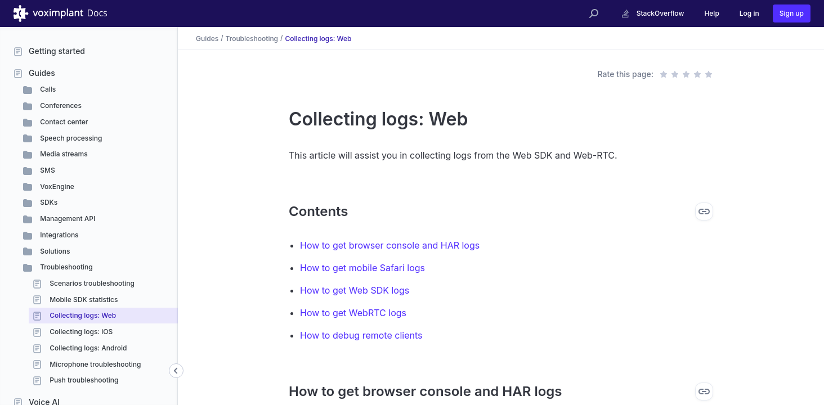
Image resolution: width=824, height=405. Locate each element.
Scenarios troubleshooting (91, 283)
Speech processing (70, 138)
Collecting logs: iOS (80, 331)
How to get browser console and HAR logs (390, 245)
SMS (46, 170)
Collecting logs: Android (87, 348)
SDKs (47, 202)
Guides (42, 73)
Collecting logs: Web (82, 315)
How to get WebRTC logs (353, 312)
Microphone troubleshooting (94, 364)
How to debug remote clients (361, 335)
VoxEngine (56, 186)
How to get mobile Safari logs (362, 267)
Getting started (57, 51)
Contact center (63, 122)
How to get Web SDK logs (354, 290)
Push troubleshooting (83, 380)
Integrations (58, 235)
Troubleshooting (65, 267)
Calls (47, 89)
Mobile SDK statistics (83, 299)
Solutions (54, 251)
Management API (66, 218)
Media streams (63, 154)
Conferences (60, 105)
